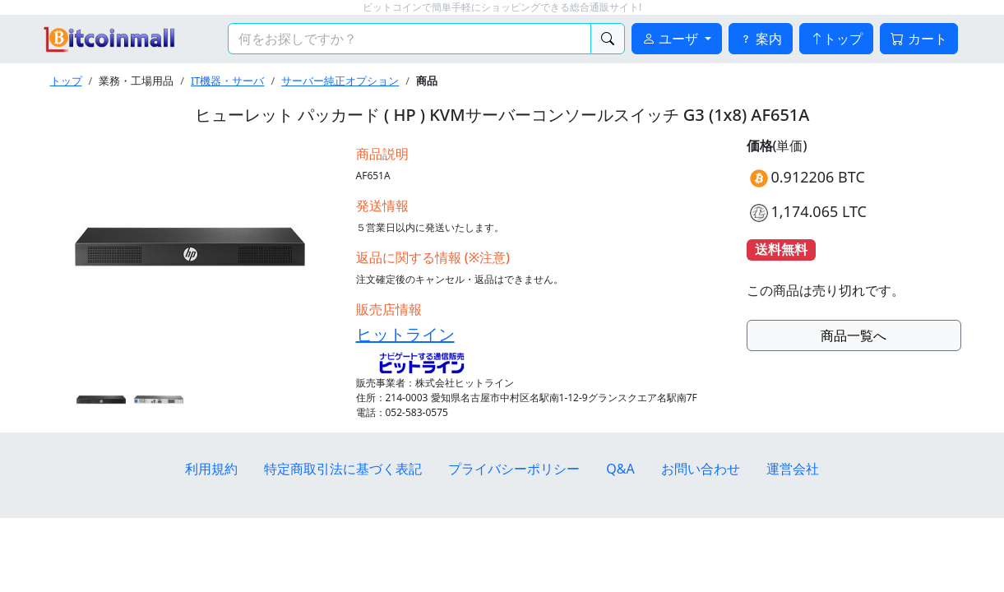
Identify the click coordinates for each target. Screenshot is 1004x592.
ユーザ (671, 39)
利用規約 (211, 469)
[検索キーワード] (409, 38)
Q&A (620, 469)
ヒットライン (405, 334)
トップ (836, 39)
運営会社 (792, 469)
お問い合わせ (700, 469)
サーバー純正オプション (340, 80)
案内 (760, 39)
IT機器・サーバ (227, 80)
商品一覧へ (853, 335)
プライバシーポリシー (514, 469)
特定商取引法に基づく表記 (343, 469)
